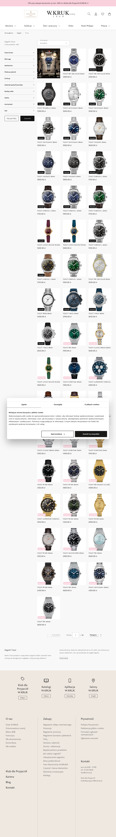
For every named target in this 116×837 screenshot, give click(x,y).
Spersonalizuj (58, 434)
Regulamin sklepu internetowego (57, 724)
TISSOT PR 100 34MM (96, 519)
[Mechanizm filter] (19, 65)
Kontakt (10, 768)
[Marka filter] (19, 98)
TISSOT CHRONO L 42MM (97, 176)
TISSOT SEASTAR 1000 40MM (73, 553)
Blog (8, 763)
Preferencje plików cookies (92, 728)
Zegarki (19, 33)
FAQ (45, 739)
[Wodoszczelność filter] (19, 72)
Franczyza (10, 735)
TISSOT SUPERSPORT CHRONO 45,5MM (99, 382)
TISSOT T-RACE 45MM (70, 313)
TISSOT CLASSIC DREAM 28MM (99, 348)
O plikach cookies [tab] (92, 404)
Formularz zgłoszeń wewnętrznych (89, 733)
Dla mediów (11, 746)
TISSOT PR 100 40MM (45, 485)
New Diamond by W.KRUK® (55, 764)
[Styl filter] (19, 110)
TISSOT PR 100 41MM (44, 587)
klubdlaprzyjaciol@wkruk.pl (91, 764)
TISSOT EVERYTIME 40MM (72, 382)
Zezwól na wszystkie (91, 434)
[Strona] (75, 635)
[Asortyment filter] (19, 104)
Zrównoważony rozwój (15, 728)
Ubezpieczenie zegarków (54, 757)
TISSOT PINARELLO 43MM (46, 108)
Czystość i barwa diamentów (55, 768)
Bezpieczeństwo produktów (55, 750)
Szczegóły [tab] (58, 404)
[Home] (58, 14)
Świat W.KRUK (12, 724)
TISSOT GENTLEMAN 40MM (98, 587)
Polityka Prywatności (89, 724)
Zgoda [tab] (24, 404)
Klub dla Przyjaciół (16, 752)
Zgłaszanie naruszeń (89, 738)
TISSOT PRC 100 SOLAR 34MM (73, 74)
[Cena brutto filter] (19, 52)
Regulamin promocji (52, 732)
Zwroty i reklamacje (51, 746)
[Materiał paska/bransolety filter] (19, 85)
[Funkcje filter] (19, 78)
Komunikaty (11, 743)
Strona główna (9, 33)
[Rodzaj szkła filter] (19, 91)
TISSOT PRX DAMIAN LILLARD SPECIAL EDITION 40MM (99, 485)
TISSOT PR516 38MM (44, 313)
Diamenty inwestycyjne (53, 771)
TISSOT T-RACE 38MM (96, 313)
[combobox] (53, 43)
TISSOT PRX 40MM (69, 348)
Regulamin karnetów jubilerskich (57, 735)
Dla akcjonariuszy (13, 739)
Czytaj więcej (63, 658)
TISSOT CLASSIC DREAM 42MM (48, 450)
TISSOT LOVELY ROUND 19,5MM (48, 245)
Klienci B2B (10, 732)
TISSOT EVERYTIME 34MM (72, 450)
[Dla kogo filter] (19, 59)
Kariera (10, 757)
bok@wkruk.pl (86, 756)
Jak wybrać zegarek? (52, 753)
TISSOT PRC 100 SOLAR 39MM (99, 74)
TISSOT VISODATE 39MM (97, 142)
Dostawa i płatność (51, 743)
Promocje (47, 728)
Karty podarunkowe (51, 761)
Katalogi (46, 775)
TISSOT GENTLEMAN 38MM (73, 108)
